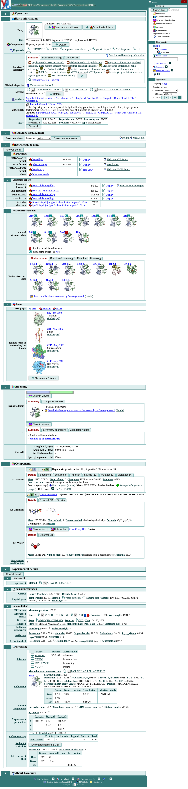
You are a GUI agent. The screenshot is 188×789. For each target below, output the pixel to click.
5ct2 (31, 232)
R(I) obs (129, 633)
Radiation (21, 623)
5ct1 (125, 216)
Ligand (75, 736)
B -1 (39, 716)
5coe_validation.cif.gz (41, 198)
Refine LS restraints (21, 744)
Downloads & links (162, 23)
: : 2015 (44, 104)
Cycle (31, 733)
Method (33, 583)
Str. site (61, 500)
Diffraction (20, 610)
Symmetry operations (54, 430)
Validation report (17, 180)
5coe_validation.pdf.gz (42, 185)
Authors (19, 99)
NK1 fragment (121, 49)
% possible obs (82, 633)
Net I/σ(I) (54, 637)
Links (13, 304)
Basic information (162, 17)
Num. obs (60, 633)
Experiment (14, 578)
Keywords (18, 50)
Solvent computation (19, 707)
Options (157, 79)
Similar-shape (38, 258)
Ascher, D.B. (94, 98)
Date (87, 620)
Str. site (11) (90, 474)
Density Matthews (38, 594)
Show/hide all (159, 10)
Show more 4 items (44, 378)
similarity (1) (53, 350)
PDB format (111, 164)
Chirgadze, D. (105, 112)
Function (33, 57)
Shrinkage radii (61, 707)
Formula (111, 520)
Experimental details (161, 33)
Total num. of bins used (71, 749)
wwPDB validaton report (130, 185)
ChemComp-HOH (78, 529)
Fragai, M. (81, 98)
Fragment (73, 479)
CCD (79, 620)
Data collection (16, 606)
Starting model (52, 675)
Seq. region (61, 474)
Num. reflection (72, 690)
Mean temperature (38, 610)
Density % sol (69, 594)
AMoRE (37, 667)
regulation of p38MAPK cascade (46, 62)
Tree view (86, 170)
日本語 (164, 84)
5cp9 (31, 216)
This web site (158, 42)
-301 (33, 494)
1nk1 (62, 232)
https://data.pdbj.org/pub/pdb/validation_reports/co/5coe (58, 202)
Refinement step (17, 736)
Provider (63, 122)
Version (56, 651)
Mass (30, 479)
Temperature (35, 597)
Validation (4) (125, 474)
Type (84, 122)
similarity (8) (53, 318)
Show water (37, 529)
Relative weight (60, 628)
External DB (46, 500)
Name (39, 651)
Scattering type (112, 623)
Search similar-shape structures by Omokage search (57, 296)
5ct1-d (96, 263)
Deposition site (66, 119)
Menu (153, 2)
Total (94, 736)
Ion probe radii (37, 707)
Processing (15, 647)
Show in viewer (39, 396)
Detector (21, 620)
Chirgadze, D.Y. (111, 98)
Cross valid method (67, 681)
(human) (39, 85)
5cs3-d (80, 263)
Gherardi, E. (32, 100)
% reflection (89, 690)
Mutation (108, 479)
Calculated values (79, 430)
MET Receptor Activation (50, 72)
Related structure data (20, 211)
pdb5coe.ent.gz (38, 164)
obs (50, 702)
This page (156, 6)
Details (60, 44)
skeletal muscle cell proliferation (84, 62)
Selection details (107, 690)
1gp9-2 (112, 263)
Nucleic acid (62, 736)
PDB (58, 23)
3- (31, 728)
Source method (35, 482)
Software (21, 659)
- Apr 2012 (55, 361)
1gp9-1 (49, 263)
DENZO (37, 659)
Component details (53, 401)
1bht (78, 232)
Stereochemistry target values (59, 683)
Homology (95, 258)
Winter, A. (53, 98)
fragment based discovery (75, 49)
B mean (34, 712)
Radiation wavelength (20, 628)
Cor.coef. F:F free (108, 677)
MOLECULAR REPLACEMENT (111, 89)
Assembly (158, 27)
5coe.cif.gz (36, 159)
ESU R (101, 681)
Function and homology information (124, 55)
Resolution (34, 633)
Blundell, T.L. (127, 98)
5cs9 (94, 216)
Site (67, 615)
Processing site (91, 119)
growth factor (100, 49)
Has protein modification (17, 561)
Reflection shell (18, 641)
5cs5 (78, 216)
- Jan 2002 (54, 313)
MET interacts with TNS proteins (85, 72)
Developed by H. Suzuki (73, 784)
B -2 (50, 716)
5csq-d (65, 263)
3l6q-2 (127, 263)
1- (31, 720)
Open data (159, 13)
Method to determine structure (45, 671)
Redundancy (106, 633)
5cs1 (46, 216)
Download (15, 154)
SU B (129, 677)
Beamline (95, 615)
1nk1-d (65, 280)
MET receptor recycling (61, 75)
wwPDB (45, 308)
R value (34, 637)
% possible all (109, 641)
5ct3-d (33, 280)
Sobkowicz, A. (67, 98)
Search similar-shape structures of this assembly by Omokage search (79, 410)
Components (160, 30)
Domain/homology (52, 57)
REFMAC (38, 655)
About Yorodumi (161, 37)
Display (84, 159)
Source (32, 615)
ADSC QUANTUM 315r (49, 620)
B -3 (62, 716)
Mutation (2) (107, 474)
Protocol (33, 623)
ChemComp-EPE (48, 494)
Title (21, 40)
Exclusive (175, 10)
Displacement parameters (19, 720)
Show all (33, 126)
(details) (89, 296)
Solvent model (112, 707)
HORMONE (35, 49)
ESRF (80, 615)
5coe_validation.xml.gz (42, 194)
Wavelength (115, 615)
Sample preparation (20, 589)
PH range (57, 600)
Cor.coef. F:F (81, 677)
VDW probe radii (87, 707)
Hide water (58, 529)
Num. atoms (36, 739)
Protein (49, 736)
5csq (109, 216)
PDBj (33, 308)
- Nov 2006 (55, 329)
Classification (70, 651)
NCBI (57, 308)
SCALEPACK (40, 663)
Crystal (22, 593)
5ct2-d (33, 263)
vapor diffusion (71, 597)
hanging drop (90, 597)
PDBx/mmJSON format (116, 169)
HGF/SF (52, 49)
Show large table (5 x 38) (45, 744)
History (20, 123)
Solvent (85, 736)
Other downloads (39, 174)
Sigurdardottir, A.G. (36, 98)
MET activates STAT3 (52, 69)
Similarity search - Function (44, 80)
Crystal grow (19, 599)
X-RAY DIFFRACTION (43, 89)
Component (72, 57)
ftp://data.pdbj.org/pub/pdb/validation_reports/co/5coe (57, 205)
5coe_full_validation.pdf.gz (44, 190)
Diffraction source (20, 615)
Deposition (34, 119)
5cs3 (62, 216)
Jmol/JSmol (137, 137)
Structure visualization (164, 20)
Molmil (124, 137)
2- (31, 724)
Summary (33, 401)
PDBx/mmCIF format (115, 159)
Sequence (45, 474)
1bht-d (49, 280)
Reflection (20, 635)
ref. (55, 251)
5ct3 (46, 232)
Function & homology (61, 258)
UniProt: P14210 (61, 489)
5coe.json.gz (36, 169)
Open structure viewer (66, 138)
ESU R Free (120, 681)
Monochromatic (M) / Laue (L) (83, 623)
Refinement (20, 686)
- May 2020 (55, 345)
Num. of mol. (57, 479)
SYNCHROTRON (74, 89)
